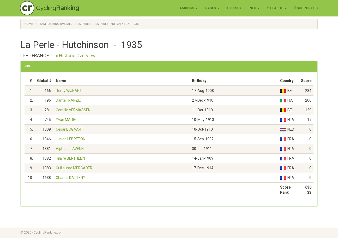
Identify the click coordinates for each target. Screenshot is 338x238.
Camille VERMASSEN (73, 110)
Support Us (306, 8)
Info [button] (254, 8)
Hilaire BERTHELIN (70, 158)
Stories (234, 8)
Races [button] (212, 8)
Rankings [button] (187, 8)
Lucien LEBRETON (70, 139)
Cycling (57, 8)
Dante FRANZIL (68, 100)
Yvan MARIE (66, 120)
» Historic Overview (76, 55)
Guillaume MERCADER (74, 168)
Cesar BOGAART (69, 129)
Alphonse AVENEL (70, 149)
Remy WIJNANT (69, 91)
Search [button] (277, 8)
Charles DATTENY (70, 178)
